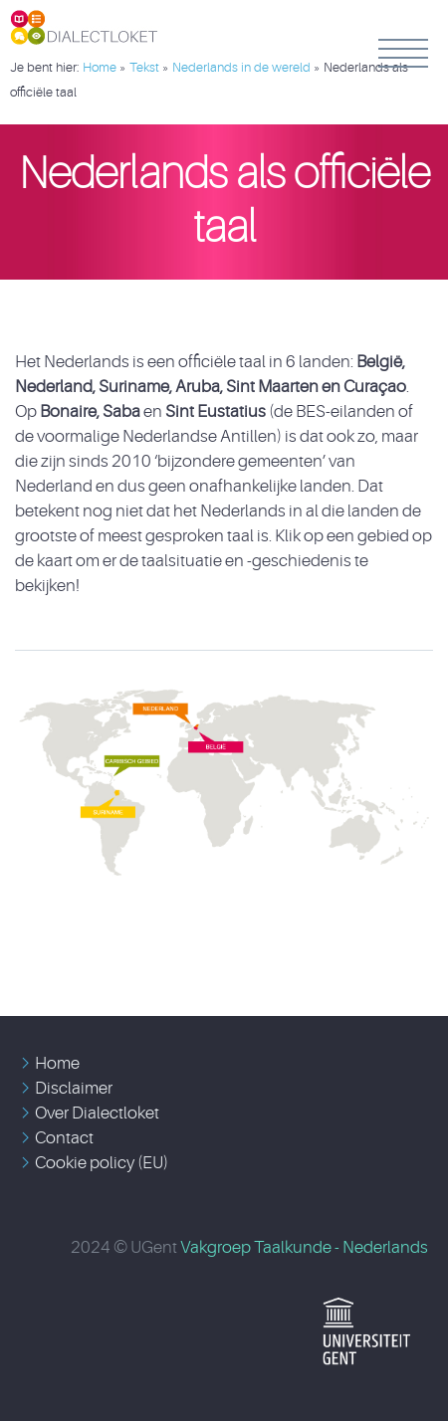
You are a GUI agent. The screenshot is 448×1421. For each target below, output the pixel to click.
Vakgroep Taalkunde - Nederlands (304, 1247)
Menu (403, 53)
